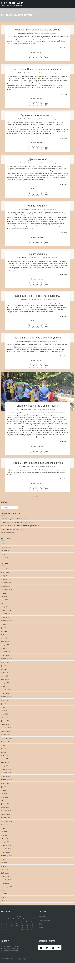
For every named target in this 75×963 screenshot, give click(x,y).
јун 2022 (3, 707)
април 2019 (4, 835)
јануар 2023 (5, 683)
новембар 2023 (6, 652)
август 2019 (5, 825)
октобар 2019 (5, 818)
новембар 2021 (6, 731)
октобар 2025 (5, 586)
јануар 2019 (5, 842)
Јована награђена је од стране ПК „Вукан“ (37, 337)
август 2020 (5, 783)
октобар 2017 (5, 883)
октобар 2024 (5, 617)
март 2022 (4, 717)
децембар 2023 (6, 648)
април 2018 (4, 866)
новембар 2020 (6, 773)
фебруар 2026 (5, 572)
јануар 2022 (5, 724)
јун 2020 (3, 790)
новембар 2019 (6, 814)
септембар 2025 (6, 589)
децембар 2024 (6, 610)
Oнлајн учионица (43, 916)
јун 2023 (3, 666)
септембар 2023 (6, 659)
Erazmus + (4, 544)
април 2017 (4, 897)
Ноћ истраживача (37, 254)
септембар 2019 (6, 821)
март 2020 (4, 800)
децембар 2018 (6, 845)
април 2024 (4, 634)
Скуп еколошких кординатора (37, 115)
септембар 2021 (6, 738)
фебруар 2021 (5, 762)
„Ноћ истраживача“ (37, 205)
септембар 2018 (6, 856)
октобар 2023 (5, 655)
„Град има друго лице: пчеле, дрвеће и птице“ (37, 462)
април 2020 (4, 797)
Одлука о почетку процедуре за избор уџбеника (17, 522)
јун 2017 (3, 890)
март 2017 (4, 901)
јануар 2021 (5, 766)
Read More (64, 48)
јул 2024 (3, 624)
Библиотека (5, 551)
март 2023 (4, 676)
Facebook (41, 927)
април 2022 (4, 714)
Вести (34, 52)
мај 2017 (4, 894)
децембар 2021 (6, 728)
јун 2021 (3, 748)
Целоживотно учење (45, 920)
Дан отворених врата (8, 533)
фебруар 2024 (5, 641)
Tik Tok (40, 924)
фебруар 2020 (5, 804)
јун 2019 (3, 828)
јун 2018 (3, 859)
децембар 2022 (6, 686)
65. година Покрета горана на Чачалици (37, 69)
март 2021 (4, 759)
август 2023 (5, 662)
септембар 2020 (6, 780)
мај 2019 (4, 831)
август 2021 (5, 742)
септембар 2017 (6, 887)
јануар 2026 (5, 576)
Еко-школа (39, 52)
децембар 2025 (6, 579)
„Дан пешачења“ (37, 159)
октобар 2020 (5, 776)
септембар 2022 (6, 697)
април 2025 (4, 600)
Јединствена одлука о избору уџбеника (14, 519)
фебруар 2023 (5, 679)
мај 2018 (4, 863)
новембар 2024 (6, 614)
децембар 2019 (6, 811)
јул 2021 (3, 745)
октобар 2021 (5, 735)
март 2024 (4, 638)
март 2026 (4, 569)
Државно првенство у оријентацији (37, 405)
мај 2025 (4, 596)
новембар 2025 (6, 583)
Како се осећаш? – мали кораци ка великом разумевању (20, 526)
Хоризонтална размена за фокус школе (37, 29)
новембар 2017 (6, 880)
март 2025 (4, 603)
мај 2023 (4, 669)
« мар (2, 932)
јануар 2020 (5, 807)
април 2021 (4, 755)
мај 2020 (4, 793)
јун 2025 (3, 593)
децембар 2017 (6, 876)
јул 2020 (3, 787)
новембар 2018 (6, 849)
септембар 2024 (6, 621)
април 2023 (4, 672)
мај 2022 (4, 710)
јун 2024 (3, 628)
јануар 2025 (5, 607)
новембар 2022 (6, 690)
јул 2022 (3, 704)
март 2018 (4, 869)
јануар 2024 (5, 645)
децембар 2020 (6, 769)
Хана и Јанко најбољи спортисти (12, 529)
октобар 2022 (5, 693)
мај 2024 (4, 631)
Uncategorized (5, 547)
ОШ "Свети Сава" (12, 3)
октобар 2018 (5, 852)
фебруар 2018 (5, 873)
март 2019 (4, 838)
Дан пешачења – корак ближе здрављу (37, 295)
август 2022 (5, 700)
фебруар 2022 (5, 721)
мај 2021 (4, 752)
